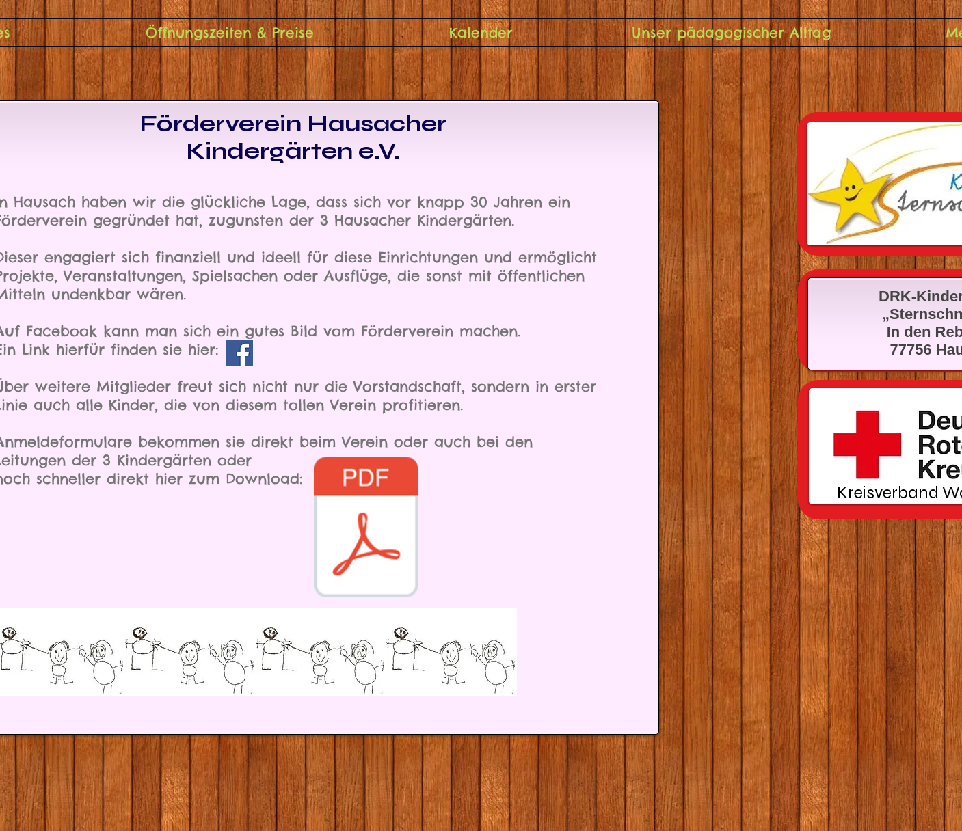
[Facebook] (239, 353)
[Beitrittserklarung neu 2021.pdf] (366, 528)
